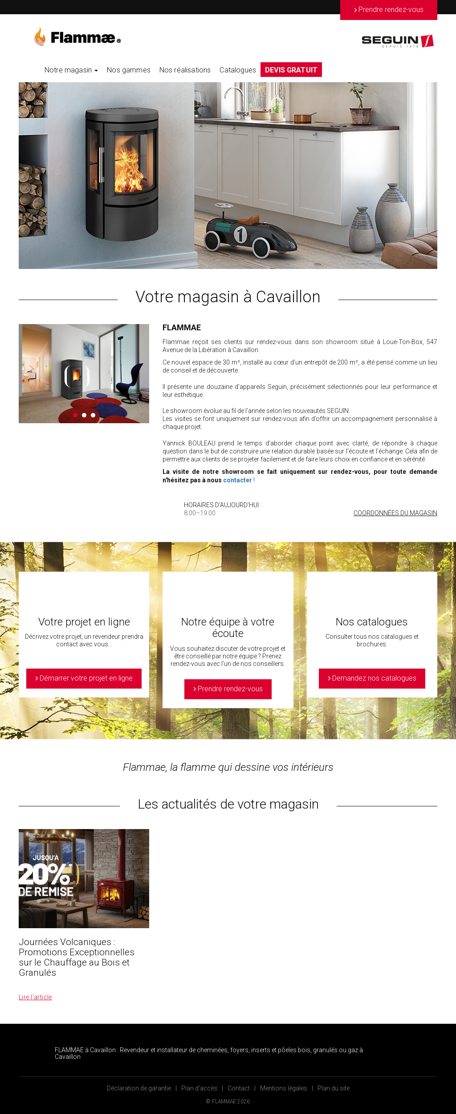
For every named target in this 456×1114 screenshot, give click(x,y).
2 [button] (84, 415)
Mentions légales (283, 1088)
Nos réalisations (185, 70)
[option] (228, 175)
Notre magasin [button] (71, 70)
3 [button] (93, 415)
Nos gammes (129, 70)
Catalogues (238, 70)
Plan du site (334, 1088)
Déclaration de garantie (139, 1088)
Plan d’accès (199, 1088)
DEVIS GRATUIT (291, 70)
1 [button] (75, 415)
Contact (239, 1088)
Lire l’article (35, 997)
